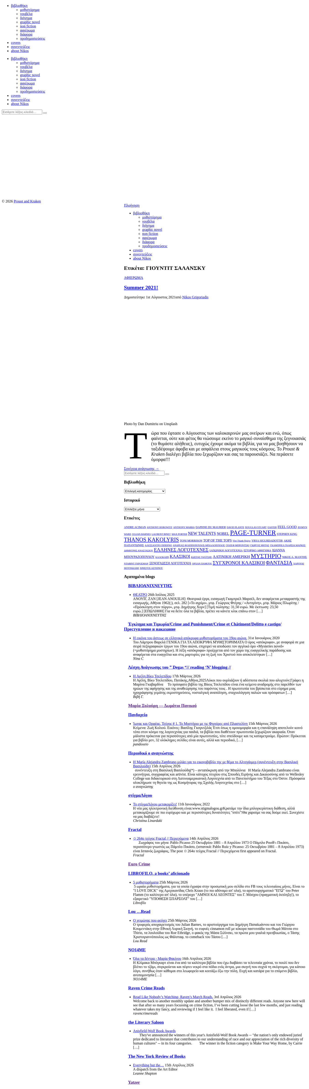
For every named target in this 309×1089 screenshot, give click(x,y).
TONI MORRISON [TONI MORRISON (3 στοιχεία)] (191, 540)
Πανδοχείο (137, 714)
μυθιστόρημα (29, 10)
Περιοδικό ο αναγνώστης (150, 753)
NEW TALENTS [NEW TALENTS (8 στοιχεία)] (202, 533)
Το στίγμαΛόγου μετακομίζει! (155, 804)
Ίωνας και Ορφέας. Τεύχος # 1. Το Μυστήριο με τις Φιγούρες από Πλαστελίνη (190, 724)
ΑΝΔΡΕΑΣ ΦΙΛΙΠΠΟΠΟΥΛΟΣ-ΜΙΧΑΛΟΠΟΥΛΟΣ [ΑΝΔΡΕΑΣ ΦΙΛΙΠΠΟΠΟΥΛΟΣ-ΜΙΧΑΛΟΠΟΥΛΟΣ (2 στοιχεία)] (199, 545)
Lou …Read (139, 911)
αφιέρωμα (27, 30)
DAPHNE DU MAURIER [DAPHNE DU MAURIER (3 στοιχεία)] (211, 527)
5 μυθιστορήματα (146, 882)
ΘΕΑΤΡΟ (140, 595)
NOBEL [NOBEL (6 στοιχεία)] (223, 533)
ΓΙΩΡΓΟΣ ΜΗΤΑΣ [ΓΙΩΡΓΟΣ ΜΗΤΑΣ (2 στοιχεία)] (259, 545)
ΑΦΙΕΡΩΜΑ (133, 278)
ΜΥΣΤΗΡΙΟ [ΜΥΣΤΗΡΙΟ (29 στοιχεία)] (266, 556)
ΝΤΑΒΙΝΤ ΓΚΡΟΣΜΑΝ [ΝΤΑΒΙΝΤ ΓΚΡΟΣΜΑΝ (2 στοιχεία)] (136, 563)
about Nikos (20, 51)
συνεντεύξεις (20, 47)
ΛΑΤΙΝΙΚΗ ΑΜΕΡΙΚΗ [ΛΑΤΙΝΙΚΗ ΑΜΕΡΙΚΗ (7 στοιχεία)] (231, 557)
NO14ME (137, 949)
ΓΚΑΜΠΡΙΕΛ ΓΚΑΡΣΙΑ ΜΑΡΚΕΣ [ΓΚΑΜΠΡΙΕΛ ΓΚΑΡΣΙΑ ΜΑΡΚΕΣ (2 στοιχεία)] (287, 545)
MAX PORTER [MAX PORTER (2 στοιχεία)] (179, 534)
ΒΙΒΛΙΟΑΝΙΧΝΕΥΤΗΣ (150, 585)
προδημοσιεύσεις (32, 38)
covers (16, 43)
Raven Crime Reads (146, 988)
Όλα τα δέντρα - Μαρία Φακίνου (157, 958)
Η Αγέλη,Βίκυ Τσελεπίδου (152, 676)
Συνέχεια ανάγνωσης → (141, 469)
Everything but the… (148, 1065)
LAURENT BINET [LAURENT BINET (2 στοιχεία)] (161, 534)
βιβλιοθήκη (19, 6)
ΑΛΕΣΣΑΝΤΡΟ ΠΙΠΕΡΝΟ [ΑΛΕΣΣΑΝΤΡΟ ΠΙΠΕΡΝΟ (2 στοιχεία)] (158, 545)
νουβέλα (26, 14)
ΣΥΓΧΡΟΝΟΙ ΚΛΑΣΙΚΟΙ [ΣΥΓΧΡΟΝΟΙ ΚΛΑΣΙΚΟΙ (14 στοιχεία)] (239, 563)
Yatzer (134, 1082)
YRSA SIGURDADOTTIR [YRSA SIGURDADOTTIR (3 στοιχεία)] (267, 540)
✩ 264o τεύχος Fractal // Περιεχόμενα (161, 838)
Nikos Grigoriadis (195, 297)
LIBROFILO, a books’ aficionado (159, 873)
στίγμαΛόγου (140, 795)
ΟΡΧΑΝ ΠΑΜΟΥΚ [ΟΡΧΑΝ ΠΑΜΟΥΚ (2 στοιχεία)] (202, 563)
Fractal (134, 829)
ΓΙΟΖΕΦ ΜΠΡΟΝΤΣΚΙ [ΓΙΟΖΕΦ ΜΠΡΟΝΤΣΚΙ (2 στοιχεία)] (237, 545)
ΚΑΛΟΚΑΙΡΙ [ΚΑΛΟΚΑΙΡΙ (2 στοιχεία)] (162, 557)
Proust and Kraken (27, 201)
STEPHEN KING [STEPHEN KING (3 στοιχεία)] (287, 534)
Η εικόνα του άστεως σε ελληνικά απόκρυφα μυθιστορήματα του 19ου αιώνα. (190, 638)
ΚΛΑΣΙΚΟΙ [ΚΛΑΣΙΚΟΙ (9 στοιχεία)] (180, 556)
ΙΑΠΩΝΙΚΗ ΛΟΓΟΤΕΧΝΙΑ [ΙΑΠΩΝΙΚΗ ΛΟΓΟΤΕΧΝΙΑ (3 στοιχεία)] (226, 550)
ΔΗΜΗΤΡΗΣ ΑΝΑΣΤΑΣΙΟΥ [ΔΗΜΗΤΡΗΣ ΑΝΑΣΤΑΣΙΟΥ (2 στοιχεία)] (138, 550)
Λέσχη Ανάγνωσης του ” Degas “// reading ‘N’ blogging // (179, 667)
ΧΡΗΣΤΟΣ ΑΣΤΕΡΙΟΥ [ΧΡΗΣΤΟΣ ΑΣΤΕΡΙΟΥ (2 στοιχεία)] (151, 568)
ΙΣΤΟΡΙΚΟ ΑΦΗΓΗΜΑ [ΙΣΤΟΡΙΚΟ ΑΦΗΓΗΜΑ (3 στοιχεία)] (257, 550)
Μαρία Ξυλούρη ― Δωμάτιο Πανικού (162, 705)
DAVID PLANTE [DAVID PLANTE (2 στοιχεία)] (235, 527)
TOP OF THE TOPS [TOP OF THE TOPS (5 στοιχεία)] (217, 540)
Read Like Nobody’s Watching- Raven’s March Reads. (173, 997)
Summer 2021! (141, 287)
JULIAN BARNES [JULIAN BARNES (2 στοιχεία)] (141, 534)
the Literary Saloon (146, 1022)
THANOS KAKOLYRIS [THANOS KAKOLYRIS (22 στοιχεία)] (151, 540)
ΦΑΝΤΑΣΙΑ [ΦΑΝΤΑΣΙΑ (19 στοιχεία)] (279, 563)
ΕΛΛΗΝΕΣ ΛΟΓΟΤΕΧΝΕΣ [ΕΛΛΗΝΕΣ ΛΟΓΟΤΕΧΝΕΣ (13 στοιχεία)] (181, 549)
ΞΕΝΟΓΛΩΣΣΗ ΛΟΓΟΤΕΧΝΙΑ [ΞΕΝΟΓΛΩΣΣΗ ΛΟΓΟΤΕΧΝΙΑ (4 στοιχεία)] (170, 563)
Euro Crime (139, 864)
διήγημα (26, 18)
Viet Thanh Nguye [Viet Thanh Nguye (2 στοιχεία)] (241, 540)
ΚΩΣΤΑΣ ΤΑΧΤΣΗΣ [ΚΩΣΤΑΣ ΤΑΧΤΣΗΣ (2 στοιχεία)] (201, 557)
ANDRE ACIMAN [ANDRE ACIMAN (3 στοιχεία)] (135, 527)
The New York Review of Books (156, 1056)
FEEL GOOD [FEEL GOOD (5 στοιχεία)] (287, 527)
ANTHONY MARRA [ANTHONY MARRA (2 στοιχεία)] (184, 527)
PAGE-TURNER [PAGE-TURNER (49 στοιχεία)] (253, 532)
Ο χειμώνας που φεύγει (150, 920)
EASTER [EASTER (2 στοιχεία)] (272, 527)
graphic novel (30, 22)
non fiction (28, 26)
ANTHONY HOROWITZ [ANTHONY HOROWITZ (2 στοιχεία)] (159, 527)
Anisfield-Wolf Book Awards (154, 1031)
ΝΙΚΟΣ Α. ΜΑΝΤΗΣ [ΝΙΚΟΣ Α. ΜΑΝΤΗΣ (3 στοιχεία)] (294, 557)
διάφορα (26, 34)
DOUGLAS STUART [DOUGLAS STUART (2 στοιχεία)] (256, 527)
